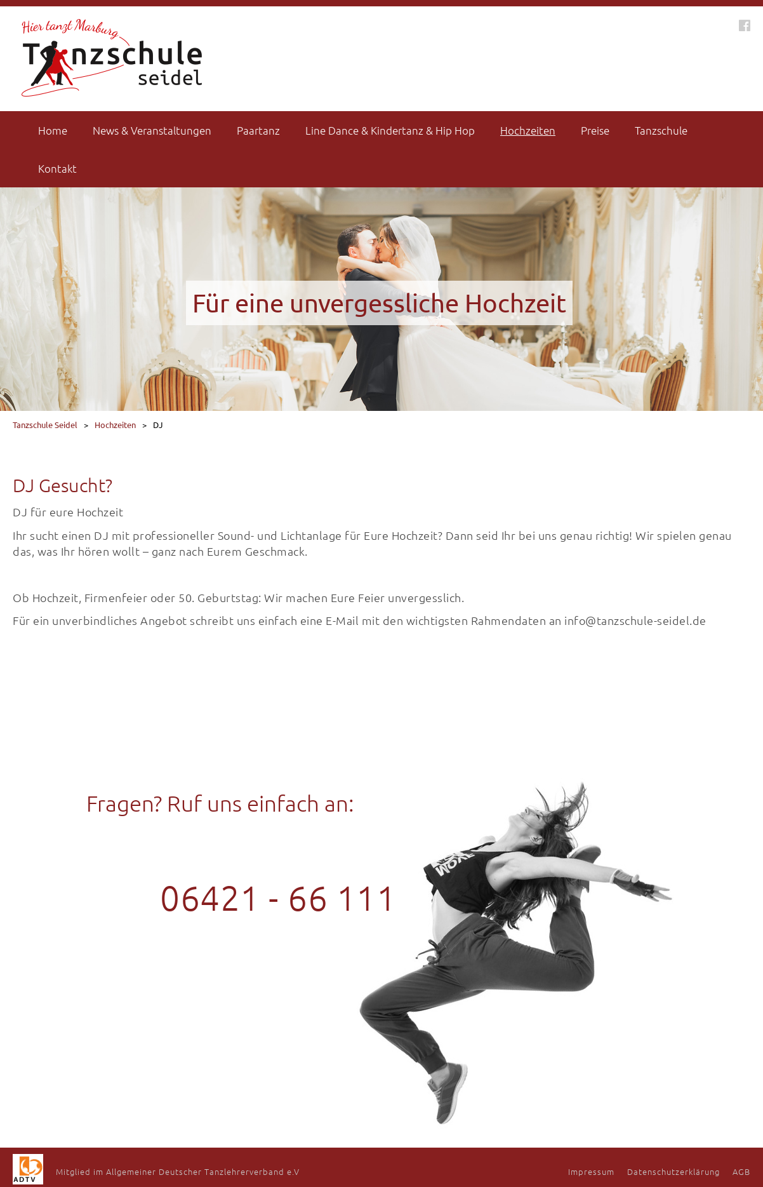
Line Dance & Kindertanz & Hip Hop (390, 130)
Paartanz (258, 130)
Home (52, 130)
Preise (595, 130)
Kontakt (57, 168)
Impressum (591, 1171)
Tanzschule (661, 130)
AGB (741, 1171)
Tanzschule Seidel (45, 424)
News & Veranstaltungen (152, 130)
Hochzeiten (527, 130)
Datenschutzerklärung (673, 1171)
